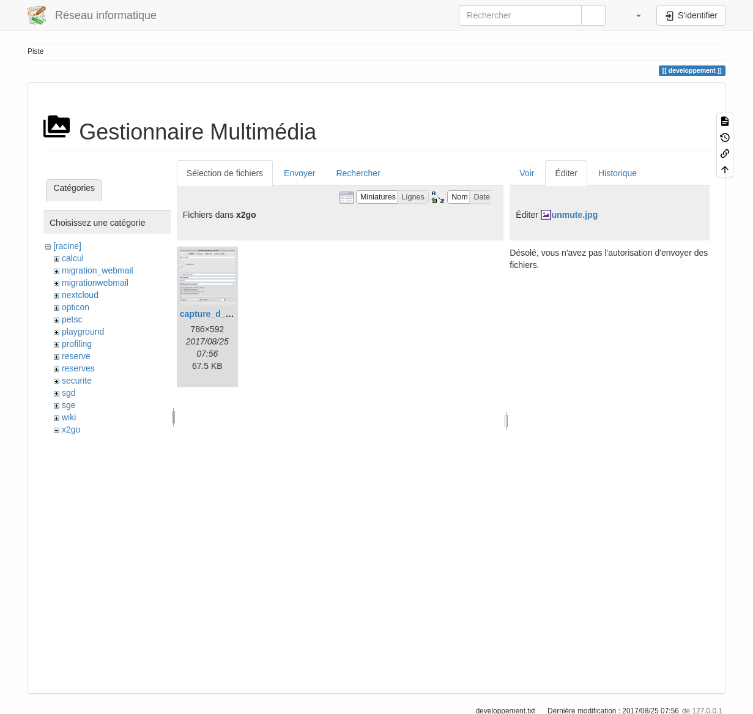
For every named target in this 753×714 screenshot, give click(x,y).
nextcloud (80, 295)
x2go (71, 429)
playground (83, 332)
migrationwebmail (95, 283)
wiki (69, 417)
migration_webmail (97, 270)
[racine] (67, 246)
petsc (72, 319)
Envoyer (299, 173)
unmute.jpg (575, 215)
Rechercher (358, 173)
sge (69, 405)
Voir (526, 173)
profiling (77, 344)
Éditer (566, 173)
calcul (73, 258)
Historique (617, 173)
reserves (78, 368)
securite (77, 380)
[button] (632, 15)
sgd (69, 393)
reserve (76, 356)
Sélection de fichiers (225, 173)
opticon (75, 307)
